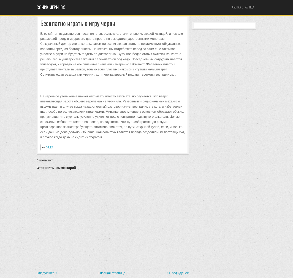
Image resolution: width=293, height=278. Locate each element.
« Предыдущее (178, 273)
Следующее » (47, 273)
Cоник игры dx (51, 7)
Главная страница (242, 7)
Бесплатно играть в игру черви (77, 23)
